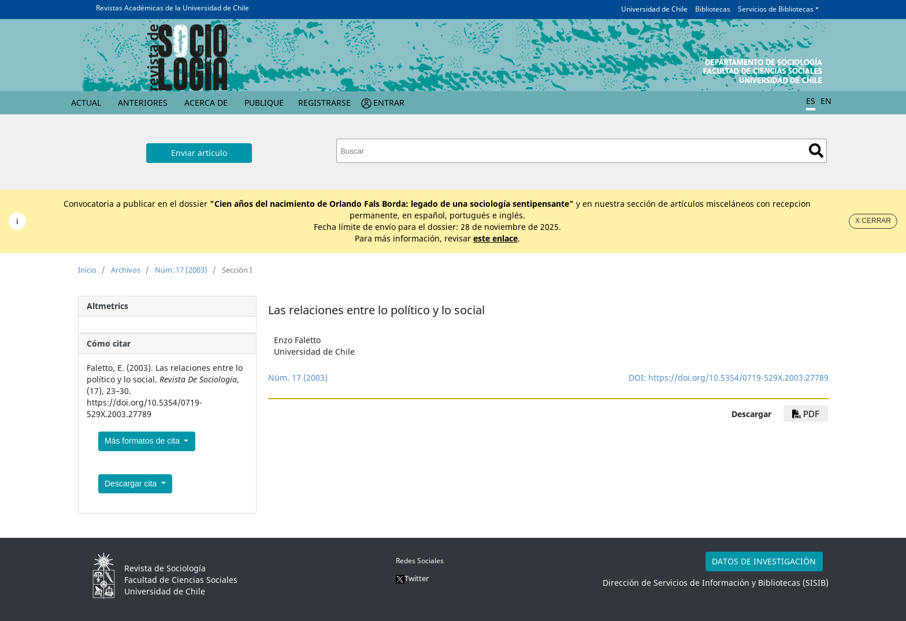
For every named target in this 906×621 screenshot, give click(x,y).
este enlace (495, 238)
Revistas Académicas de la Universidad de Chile (172, 8)
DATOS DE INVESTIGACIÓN (764, 561)
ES (810, 100)
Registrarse (324, 102)
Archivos (125, 270)
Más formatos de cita (143, 440)
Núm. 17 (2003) (181, 270)
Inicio (87, 270)
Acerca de (206, 102)
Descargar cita (132, 483)
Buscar (816, 150)
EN (825, 100)
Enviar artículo (199, 152)
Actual (86, 102)
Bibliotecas (712, 9)
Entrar (388, 102)
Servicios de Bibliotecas (776, 9)
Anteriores (143, 102)
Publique (264, 102)
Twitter (412, 578)
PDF (805, 413)
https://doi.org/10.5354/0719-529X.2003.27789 (738, 377)
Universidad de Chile (654, 9)
